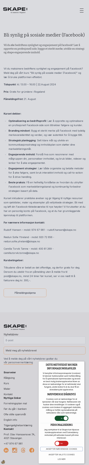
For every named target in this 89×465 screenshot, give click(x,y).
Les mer (61, 459)
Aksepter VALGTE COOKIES (62, 454)
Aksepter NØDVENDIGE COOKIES (61, 449)
